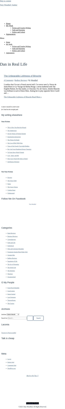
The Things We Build (13, 140)
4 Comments (8, 80)
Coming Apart (11, 190)
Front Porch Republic (13, 288)
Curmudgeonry (11, 239)
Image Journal (11, 294)
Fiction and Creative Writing (21, 28)
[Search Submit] (30, 318)
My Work (9, 26)
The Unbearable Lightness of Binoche (22, 76)
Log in (9, 359)
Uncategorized (11, 277)
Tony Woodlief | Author (8, 5)
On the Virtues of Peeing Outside (16, 134)
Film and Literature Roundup (15, 249)
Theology (10, 274)
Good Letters (11, 291)
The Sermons (11, 271)
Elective (9, 177)
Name (9, 184)
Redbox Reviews (21, 80)
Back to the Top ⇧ (32, 376)
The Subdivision (12, 130)
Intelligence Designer (13, 162)
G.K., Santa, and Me (13, 155)
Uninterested (11, 193)
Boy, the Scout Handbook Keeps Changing (19, 149)
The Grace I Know (12, 187)
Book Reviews (11, 233)
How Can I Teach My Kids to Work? (17, 159)
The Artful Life (11, 267)
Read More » (23, 97)
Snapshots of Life (12, 261)
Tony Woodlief (32, 204)
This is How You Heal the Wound (16, 127)
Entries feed (10, 362)
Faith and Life (11, 242)
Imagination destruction (14, 137)
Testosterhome (11, 300)
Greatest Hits (11, 255)
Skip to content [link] (5, 1)
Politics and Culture (18, 32)
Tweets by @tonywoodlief (8, 333)
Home (8, 24)
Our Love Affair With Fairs (15, 143)
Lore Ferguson (11, 297)
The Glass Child (12, 181)
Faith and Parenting (18, 30)
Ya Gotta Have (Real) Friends (15, 152)
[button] (32, 38)
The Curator (10, 303)
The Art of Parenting (13, 264)
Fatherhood (10, 246)
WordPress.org (11, 368)
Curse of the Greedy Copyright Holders (18, 146)
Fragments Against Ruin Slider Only (17, 252)
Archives (3, 314)
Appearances (10, 34)
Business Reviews (12, 236)
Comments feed (11, 365)
